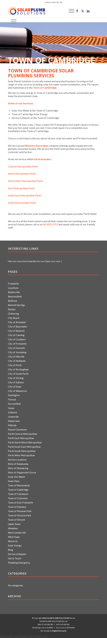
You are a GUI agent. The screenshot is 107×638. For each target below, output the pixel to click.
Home (11, 408)
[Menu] (12, 21)
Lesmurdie (13, 416)
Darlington (14, 395)
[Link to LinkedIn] (88, 11)
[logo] (44, 11)
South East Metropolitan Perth (24, 195)
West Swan (14, 536)
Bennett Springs (16, 305)
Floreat (12, 399)
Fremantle (13, 283)
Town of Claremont (18, 493)
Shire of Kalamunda (18, 463)
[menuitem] (12, 21)
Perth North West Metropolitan (25, 442)
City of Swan (14, 386)
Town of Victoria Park (19, 515)
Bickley (12, 309)
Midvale (12, 425)
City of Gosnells (16, 348)
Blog (10, 549)
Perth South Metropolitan (21, 451)
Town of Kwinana (17, 506)
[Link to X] (82, 11)
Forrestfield (14, 403)
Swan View (13, 481)
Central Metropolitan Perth (23, 166)
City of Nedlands (17, 360)
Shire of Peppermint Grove (22, 472)
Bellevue (12, 300)
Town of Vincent (16, 519)
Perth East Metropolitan (21, 438)
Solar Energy (15, 545)
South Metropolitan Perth (22, 202)
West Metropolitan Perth (22, 173)
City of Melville (16, 356)
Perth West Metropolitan (21, 455)
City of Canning (16, 335)
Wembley (13, 528)
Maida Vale (14, 421)
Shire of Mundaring (18, 468)
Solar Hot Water (16, 476)
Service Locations (17, 459)
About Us (13, 541)
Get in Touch (14, 558)
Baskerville (14, 292)
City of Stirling (16, 378)
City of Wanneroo (17, 390)
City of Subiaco (16, 382)
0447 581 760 (57, 2)
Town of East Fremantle (20, 502)
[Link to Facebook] (77, 11)
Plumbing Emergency (19, 562)
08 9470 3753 (50, 224)
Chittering (13, 313)
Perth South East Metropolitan (24, 446)
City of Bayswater (17, 326)
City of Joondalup (17, 352)
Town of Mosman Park (19, 511)
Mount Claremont (17, 429)
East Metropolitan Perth (21, 188)
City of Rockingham (18, 369)
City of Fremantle (17, 343)
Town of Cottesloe (18, 498)
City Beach (13, 317)
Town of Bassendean (19, 485)
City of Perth (15, 365)
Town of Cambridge (18, 489)
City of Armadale (17, 322)
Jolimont (12, 412)
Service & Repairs (17, 554)
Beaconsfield (15, 296)
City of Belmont (16, 330)
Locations (13, 287)
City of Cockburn (17, 339)
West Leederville (17, 532)
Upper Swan (14, 524)
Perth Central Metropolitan (22, 433)
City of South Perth (18, 373)
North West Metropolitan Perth (25, 180)
